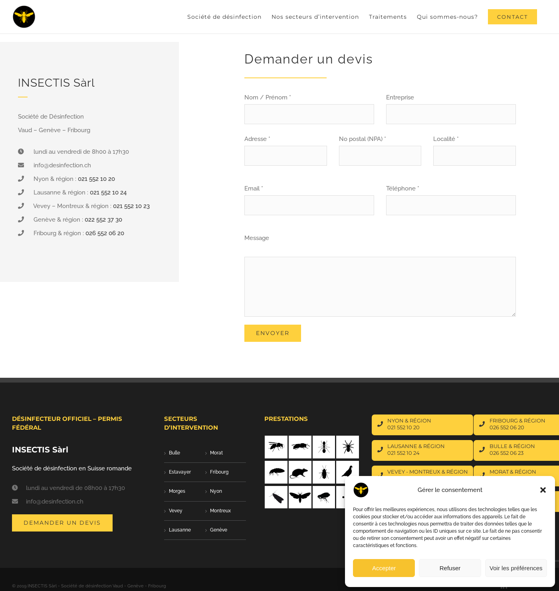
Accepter (384, 568)
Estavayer (163, 472)
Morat (199, 453)
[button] (543, 490)
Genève (201, 530)
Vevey (158, 511)
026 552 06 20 (104, 233)
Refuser (450, 568)
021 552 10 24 (108, 192)
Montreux (203, 511)
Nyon (199, 491)
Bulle (157, 453)
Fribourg (202, 472)
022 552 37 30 (103, 219)
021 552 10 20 (96, 178)
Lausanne (163, 530)
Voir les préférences (516, 568)
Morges (160, 491)
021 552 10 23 (131, 206)
